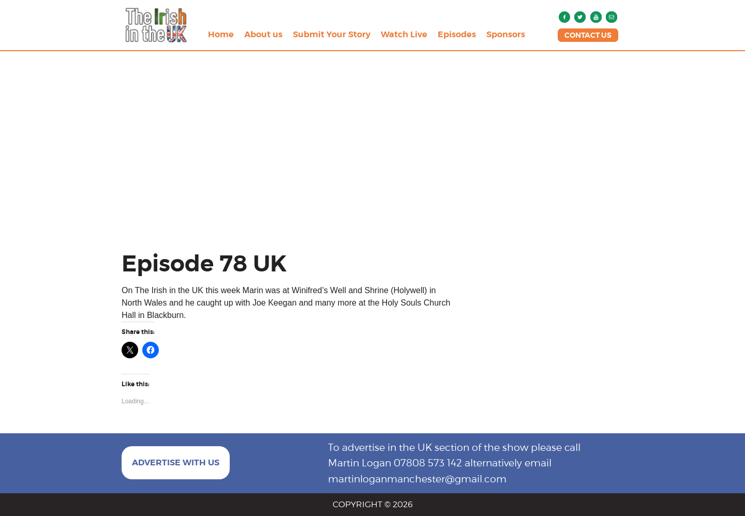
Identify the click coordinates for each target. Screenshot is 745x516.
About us (263, 34)
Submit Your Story (331, 34)
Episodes (457, 34)
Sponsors (505, 34)
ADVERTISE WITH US (175, 462)
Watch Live (404, 34)
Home (221, 34)
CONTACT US (588, 35)
